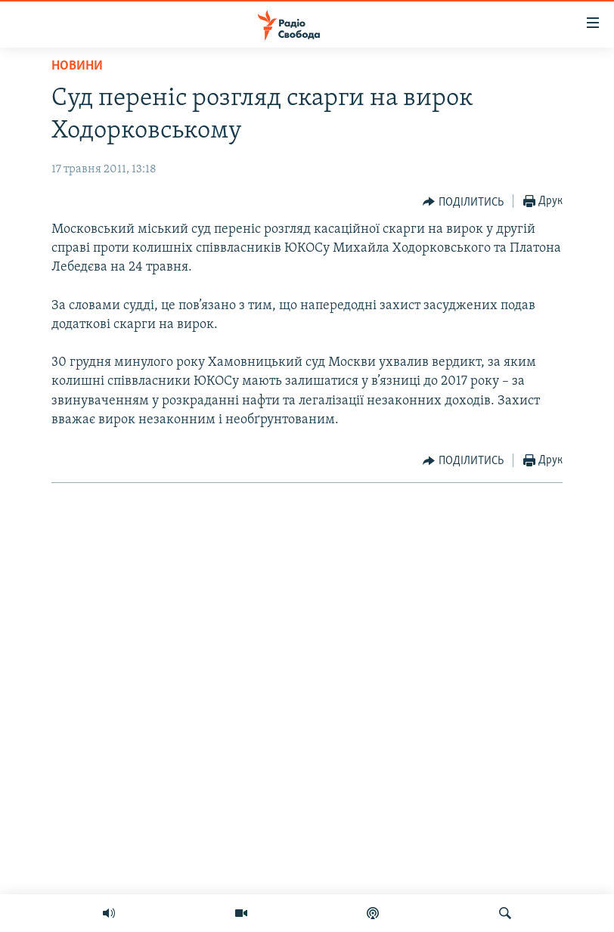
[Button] (463, 202)
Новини (77, 66)
